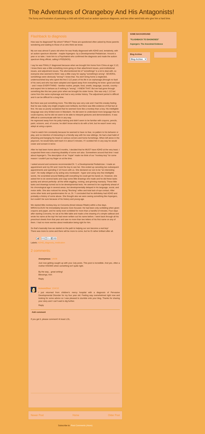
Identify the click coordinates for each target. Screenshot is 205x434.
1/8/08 (54, 259)
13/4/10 (55, 288)
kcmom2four (44, 288)
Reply (41, 279)
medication (60, 242)
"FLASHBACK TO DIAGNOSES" (144, 39)
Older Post (114, 415)
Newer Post (37, 415)
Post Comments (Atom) (81, 425)
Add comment (39, 312)
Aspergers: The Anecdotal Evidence (146, 44)
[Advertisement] (75, 400)
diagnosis (49, 242)
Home (76, 415)
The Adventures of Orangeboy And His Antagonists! (101, 11)
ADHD (41, 242)
